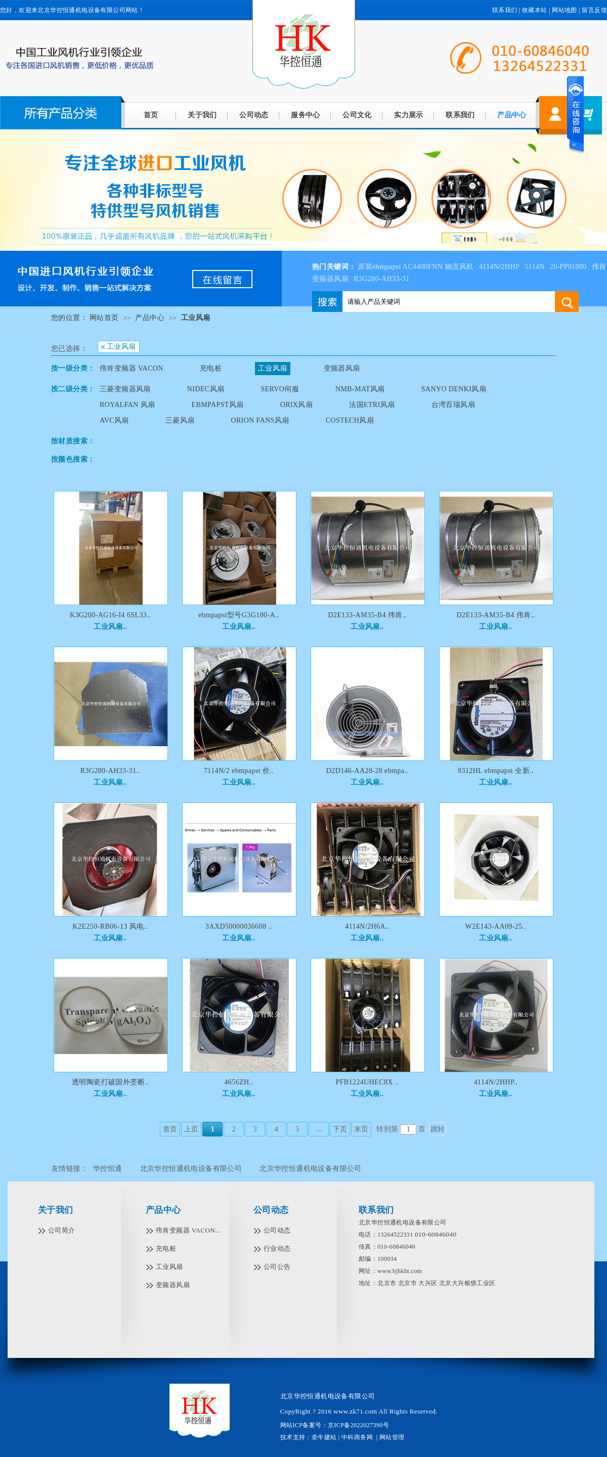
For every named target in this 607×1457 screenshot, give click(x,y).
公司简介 (61, 1230)
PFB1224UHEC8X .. (367, 1082)
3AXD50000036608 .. (238, 926)
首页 (151, 115)
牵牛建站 (324, 1437)
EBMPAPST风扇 (218, 404)
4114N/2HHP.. (496, 1082)
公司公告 (277, 1266)
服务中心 (305, 115)
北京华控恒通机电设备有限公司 (191, 1168)
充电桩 (211, 368)
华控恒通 (107, 1168)
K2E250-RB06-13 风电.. (110, 926)
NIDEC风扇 (206, 389)
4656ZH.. (239, 1082)
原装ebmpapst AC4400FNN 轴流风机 (415, 266)
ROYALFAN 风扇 (127, 404)
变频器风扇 (342, 368)
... (319, 1129)
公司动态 (254, 115)
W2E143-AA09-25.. (496, 926)
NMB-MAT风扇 (360, 389)
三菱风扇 (180, 420)
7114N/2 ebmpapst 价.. (239, 771)
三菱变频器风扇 (125, 389)
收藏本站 (534, 10)
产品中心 (512, 115)
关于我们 (202, 115)
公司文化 (357, 115)
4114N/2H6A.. (367, 926)
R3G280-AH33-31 (382, 279)
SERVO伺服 (280, 389)
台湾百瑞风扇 (453, 404)
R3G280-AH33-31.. (110, 771)
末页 (361, 1129)
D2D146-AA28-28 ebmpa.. (367, 771)
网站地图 (564, 10)
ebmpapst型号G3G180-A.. (238, 615)
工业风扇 (195, 318)
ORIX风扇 (296, 404)
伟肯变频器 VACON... (188, 1230)
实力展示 (408, 115)
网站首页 (104, 318)
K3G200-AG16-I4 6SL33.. (110, 615)
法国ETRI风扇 (372, 404)
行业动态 (277, 1248)
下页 (340, 1129)
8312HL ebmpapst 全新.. (496, 771)
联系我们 (460, 115)
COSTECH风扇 (350, 420)
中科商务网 (357, 1437)
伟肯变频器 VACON (131, 368)
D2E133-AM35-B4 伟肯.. (367, 615)
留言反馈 (594, 10)
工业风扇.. (110, 626)
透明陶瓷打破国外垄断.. (110, 1082)
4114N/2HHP (499, 266)
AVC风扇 (114, 420)
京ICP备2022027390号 (358, 1425)
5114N (535, 266)
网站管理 (392, 1437)
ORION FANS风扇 (260, 420)
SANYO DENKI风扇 (453, 389)
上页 (191, 1129)
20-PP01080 (568, 266)
